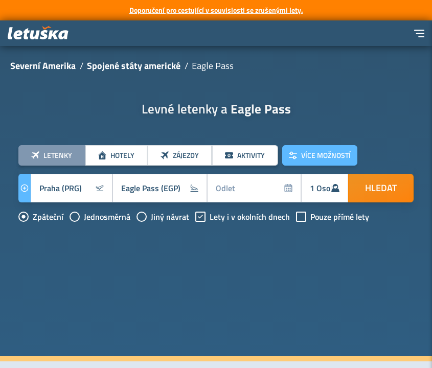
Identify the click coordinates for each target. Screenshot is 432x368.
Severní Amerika (43, 66)
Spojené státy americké (133, 66)
